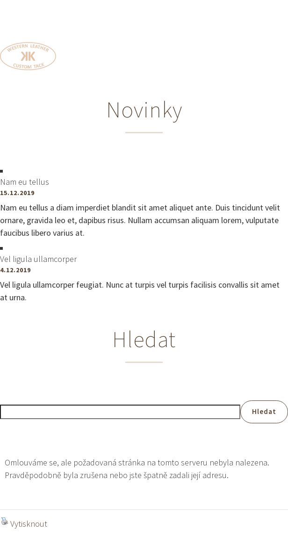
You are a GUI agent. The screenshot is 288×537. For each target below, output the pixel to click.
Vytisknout (24, 523)
